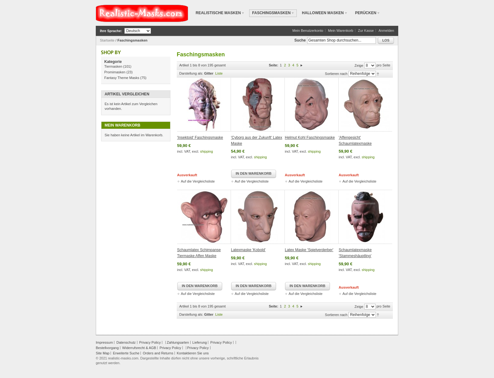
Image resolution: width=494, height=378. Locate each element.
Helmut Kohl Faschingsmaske (310, 137)
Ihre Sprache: (111, 31)
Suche (300, 40)
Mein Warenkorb (340, 30)
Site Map (102, 353)
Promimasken (114, 72)
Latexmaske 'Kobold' (248, 250)
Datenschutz (125, 342)
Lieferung (199, 342)
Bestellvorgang (107, 348)
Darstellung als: (191, 73)
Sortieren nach (336, 74)
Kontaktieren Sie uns (193, 353)
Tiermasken (113, 66)
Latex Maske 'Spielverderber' (309, 250)
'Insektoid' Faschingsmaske (200, 137)
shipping (206, 151)
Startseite (107, 40)
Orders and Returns (158, 353)
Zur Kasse (366, 30)
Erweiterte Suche (126, 353)
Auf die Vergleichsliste (198, 181)
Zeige (358, 65)
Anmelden (386, 30)
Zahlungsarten (178, 342)
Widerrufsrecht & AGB (139, 348)
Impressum (104, 342)
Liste (218, 73)
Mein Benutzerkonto (307, 30)
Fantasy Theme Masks (121, 78)
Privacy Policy (150, 342)
